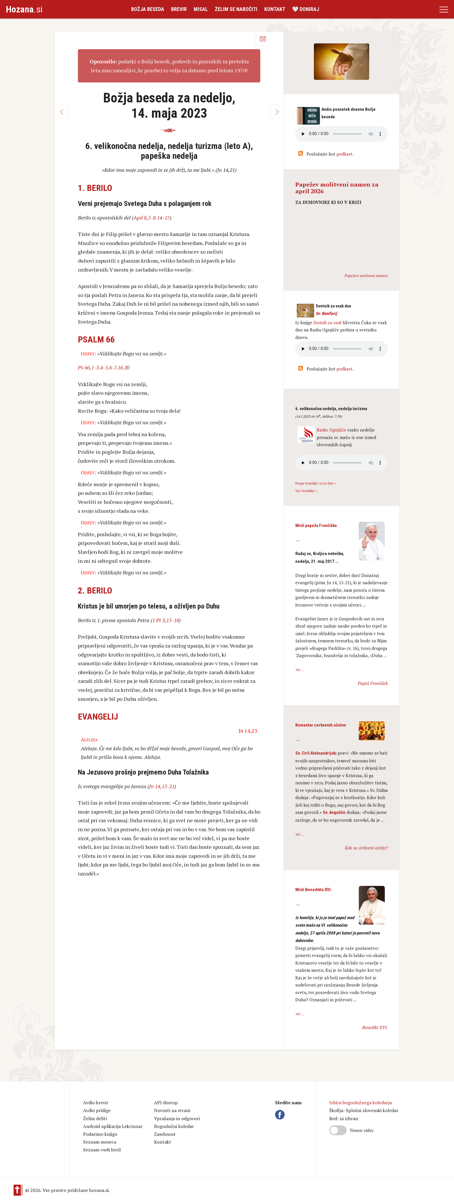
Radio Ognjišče (331, 430)
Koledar (263, 39)
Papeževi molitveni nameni (366, 275)
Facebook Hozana (281, 1114)
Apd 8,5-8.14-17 (151, 217)
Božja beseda (147, 9)
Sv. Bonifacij (326, 313)
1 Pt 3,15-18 (165, 620)
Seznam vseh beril (102, 1149)
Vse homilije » (306, 491)
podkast (344, 154)
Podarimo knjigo (100, 1134)
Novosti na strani (172, 1110)
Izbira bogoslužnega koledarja (360, 1102)
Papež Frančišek (373, 683)
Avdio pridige (97, 1110)
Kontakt (274, 9)
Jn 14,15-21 (161, 786)
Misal (201, 9)
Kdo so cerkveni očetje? (366, 848)
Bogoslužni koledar (174, 1126)
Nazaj (62, 112)
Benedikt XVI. (375, 1027)
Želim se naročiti (236, 9)
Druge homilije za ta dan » (315, 483)
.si (24, 9)
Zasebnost (165, 1134)
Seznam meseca (99, 1142)
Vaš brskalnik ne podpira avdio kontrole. (341, 349)
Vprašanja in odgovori (177, 1118)
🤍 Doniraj (305, 9)
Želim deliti (95, 1118)
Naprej (277, 112)
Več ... (299, 670)
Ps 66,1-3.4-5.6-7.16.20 (103, 367)
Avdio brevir (95, 1102)
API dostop (166, 1102)
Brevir (179, 9)
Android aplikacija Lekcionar (112, 1126)
